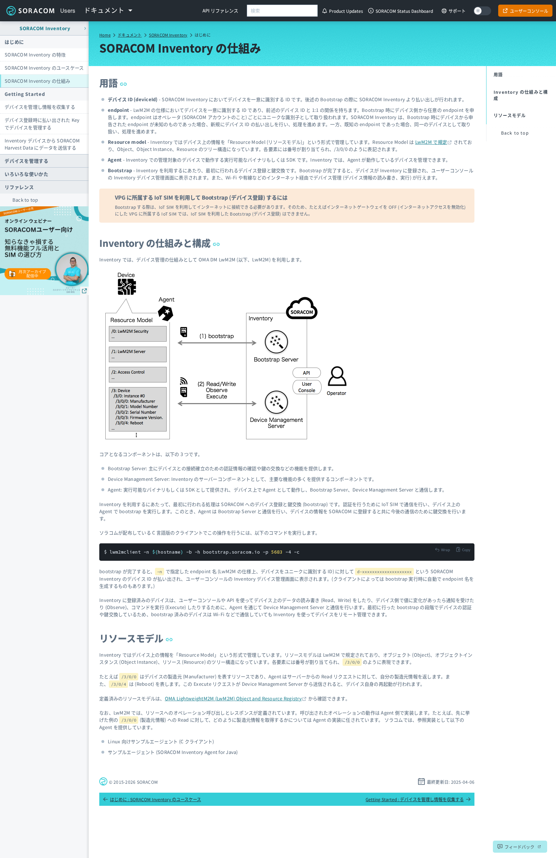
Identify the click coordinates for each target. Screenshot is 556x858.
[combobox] (282, 11)
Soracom (30, 11)
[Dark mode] (482, 10)
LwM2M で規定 (431, 142)
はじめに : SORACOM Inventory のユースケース (152, 799)
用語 (113, 82)
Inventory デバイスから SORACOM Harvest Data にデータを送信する (42, 144)
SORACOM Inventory (168, 35)
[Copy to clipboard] (463, 549)
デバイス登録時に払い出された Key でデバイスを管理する (42, 123)
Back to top (25, 199)
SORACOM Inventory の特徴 (35, 54)
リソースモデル (136, 638)
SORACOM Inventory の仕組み (38, 80)
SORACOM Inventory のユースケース (44, 67)
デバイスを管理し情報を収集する (40, 106)
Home (105, 35)
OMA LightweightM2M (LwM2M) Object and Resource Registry (233, 698)
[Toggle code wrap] (442, 549)
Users (68, 10)
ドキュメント (129, 35)
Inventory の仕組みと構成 (159, 242)
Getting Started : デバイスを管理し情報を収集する (418, 799)
